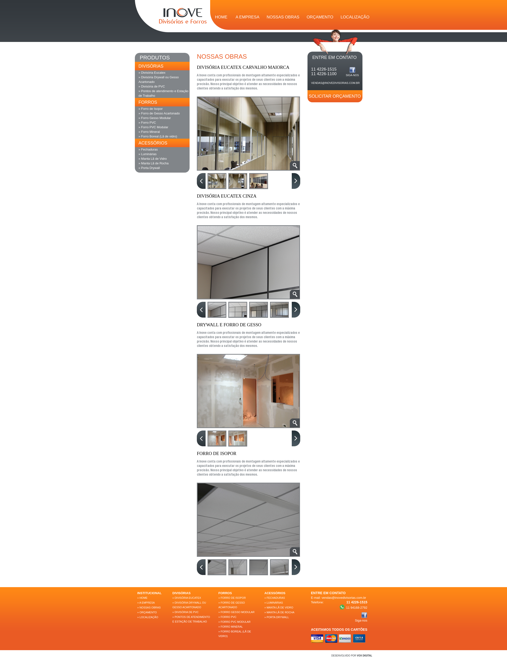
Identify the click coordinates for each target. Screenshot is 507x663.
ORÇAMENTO (320, 17)
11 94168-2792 (353, 607)
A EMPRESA (247, 17)
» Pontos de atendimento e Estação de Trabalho (163, 93)
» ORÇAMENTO (147, 612)
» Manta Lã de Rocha (153, 163)
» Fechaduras (148, 149)
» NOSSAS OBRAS (149, 607)
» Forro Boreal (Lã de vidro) (157, 136)
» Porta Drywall (149, 168)
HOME (221, 17)
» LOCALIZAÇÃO (147, 617)
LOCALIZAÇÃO (355, 17)
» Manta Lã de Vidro (152, 158)
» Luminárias (147, 154)
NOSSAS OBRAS (283, 17)
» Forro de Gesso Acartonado (159, 113)
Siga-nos (352, 72)
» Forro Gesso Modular (154, 118)
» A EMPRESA (146, 602)
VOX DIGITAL (364, 655)
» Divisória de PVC (151, 86)
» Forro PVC (147, 122)
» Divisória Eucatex (151, 72)
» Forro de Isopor (150, 109)
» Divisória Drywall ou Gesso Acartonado (158, 79)
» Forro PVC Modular (153, 127)
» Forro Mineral (149, 132)
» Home (142, 597)
